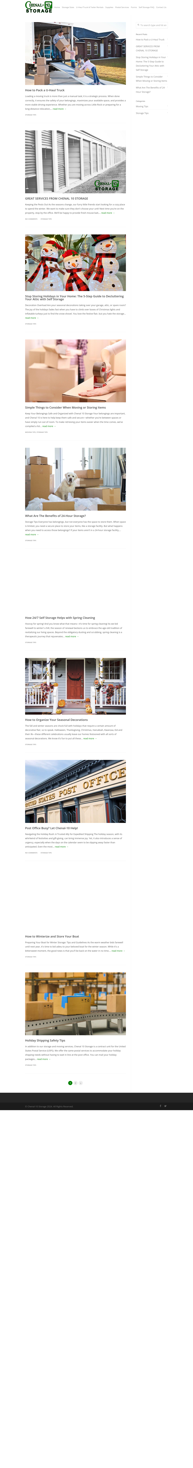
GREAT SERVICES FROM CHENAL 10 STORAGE (56, 198)
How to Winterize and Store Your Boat (52, 936)
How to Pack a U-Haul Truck (44, 90)
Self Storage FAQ (146, 7)
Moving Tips (30, 432)
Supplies (109, 7)
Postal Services (122, 7)
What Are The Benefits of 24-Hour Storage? (55, 516)
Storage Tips (30, 115)
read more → (59, 108)
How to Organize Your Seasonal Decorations (56, 720)
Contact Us (161, 7)
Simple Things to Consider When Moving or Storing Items (65, 407)
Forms (134, 7)
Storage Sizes (68, 7)
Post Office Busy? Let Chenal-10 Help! (51, 828)
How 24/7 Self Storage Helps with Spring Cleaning (60, 618)
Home (57, 7)
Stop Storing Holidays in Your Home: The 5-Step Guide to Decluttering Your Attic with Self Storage (74, 297)
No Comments (31, 219)
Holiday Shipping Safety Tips (45, 1040)
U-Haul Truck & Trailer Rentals (89, 7)
